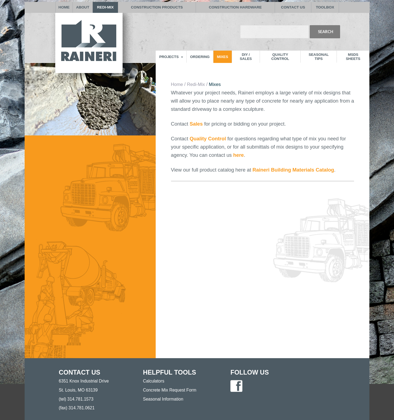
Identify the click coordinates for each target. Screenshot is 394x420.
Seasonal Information (163, 399)
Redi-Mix (196, 84)
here (238, 155)
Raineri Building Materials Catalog (293, 170)
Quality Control (208, 138)
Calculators (153, 381)
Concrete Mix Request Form (169, 390)
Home (177, 84)
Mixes (215, 84)
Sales (197, 124)
